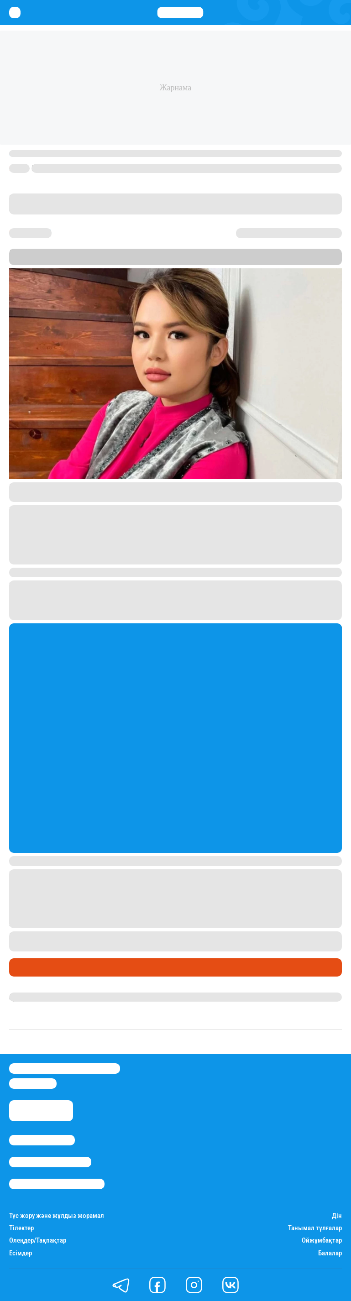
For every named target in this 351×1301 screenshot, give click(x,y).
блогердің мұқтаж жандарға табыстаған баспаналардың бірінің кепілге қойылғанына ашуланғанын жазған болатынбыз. (174, 941)
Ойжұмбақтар (322, 1240)
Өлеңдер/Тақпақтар (37, 1240)
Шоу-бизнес (32, 967)
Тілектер (21, 1228)
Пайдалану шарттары (57, 1184)
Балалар (330, 1253)
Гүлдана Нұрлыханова (46, 997)
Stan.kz (120, 261)
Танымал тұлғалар (315, 1228)
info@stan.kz (33, 1083)
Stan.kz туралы (42, 1140)
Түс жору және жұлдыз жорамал (56, 1216)
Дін (337, 1216)
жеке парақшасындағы (82, 486)
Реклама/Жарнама (50, 1162)
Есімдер (20, 1253)
